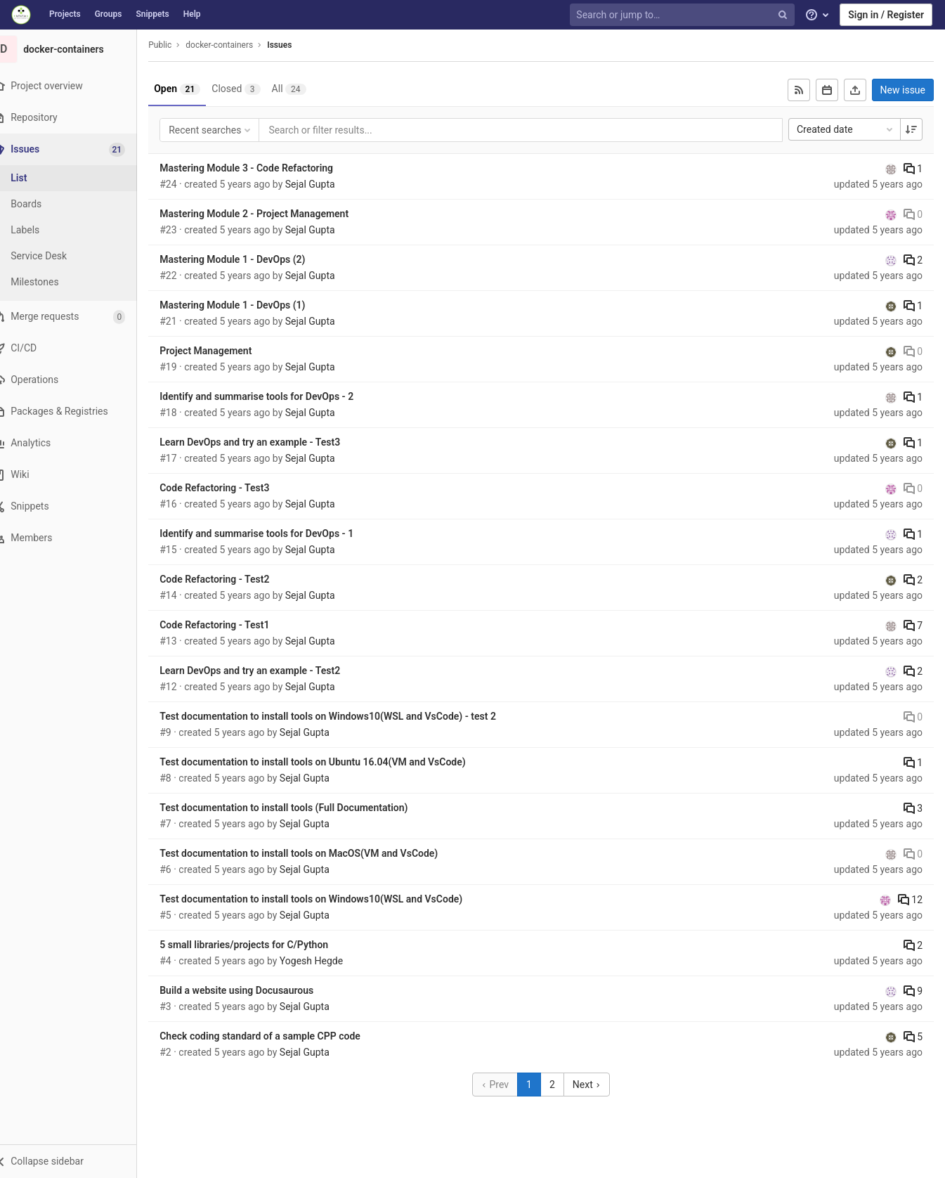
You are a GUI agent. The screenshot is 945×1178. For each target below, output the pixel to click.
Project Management (223, 350)
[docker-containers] (77, 49)
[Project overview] (77, 86)
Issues (297, 45)
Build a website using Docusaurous (254, 990)
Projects (65, 14)
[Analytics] (77, 443)
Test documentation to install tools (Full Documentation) (301, 807)
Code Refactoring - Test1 (232, 624)
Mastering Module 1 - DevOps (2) (249, 259)
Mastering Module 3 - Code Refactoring (264, 168)
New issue (902, 90)
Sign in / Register (886, 14)
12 (910, 899)
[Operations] (77, 380)
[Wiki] (77, 475)
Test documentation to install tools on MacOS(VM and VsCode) (316, 853)
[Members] (77, 538)
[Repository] (77, 118)
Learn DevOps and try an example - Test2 (267, 670)
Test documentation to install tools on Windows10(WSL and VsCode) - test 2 (345, 716)
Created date (846, 129)
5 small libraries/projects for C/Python (261, 944)
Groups (108, 14)
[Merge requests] (77, 316)
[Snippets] (77, 506)
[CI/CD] (77, 348)
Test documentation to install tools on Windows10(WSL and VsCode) (328, 899)
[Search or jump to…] (683, 15)
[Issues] (78, 149)
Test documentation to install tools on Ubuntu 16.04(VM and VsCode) (330, 762)
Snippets (152, 14)
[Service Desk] (77, 256)
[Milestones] (77, 282)
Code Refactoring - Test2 (232, 579)
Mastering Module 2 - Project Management (271, 213)
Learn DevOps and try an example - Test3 (267, 442)
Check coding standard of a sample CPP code (277, 1036)
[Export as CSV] (855, 90)
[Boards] (77, 204)
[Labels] (77, 230)
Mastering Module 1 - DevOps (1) (249, 305)
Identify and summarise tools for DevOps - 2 (274, 396)
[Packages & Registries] (77, 411)
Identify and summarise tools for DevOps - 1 (274, 533)
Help (192, 14)
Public (177, 45)
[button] (77, 1161)
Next (595, 1084)
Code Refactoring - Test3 (232, 487)
